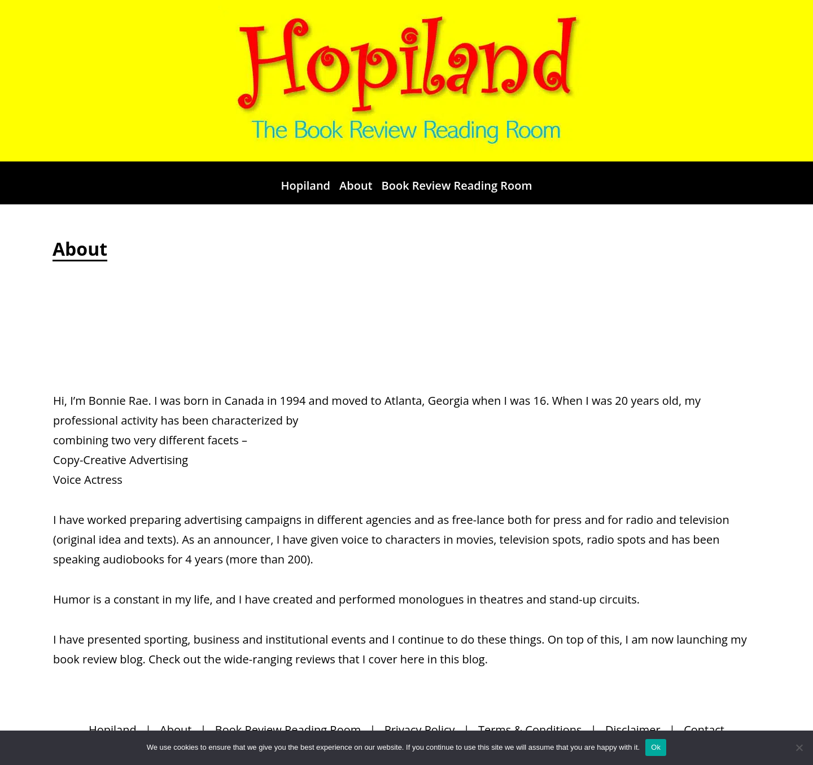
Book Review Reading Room (457, 185)
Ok (656, 747)
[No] (799, 747)
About (356, 185)
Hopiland (305, 185)
